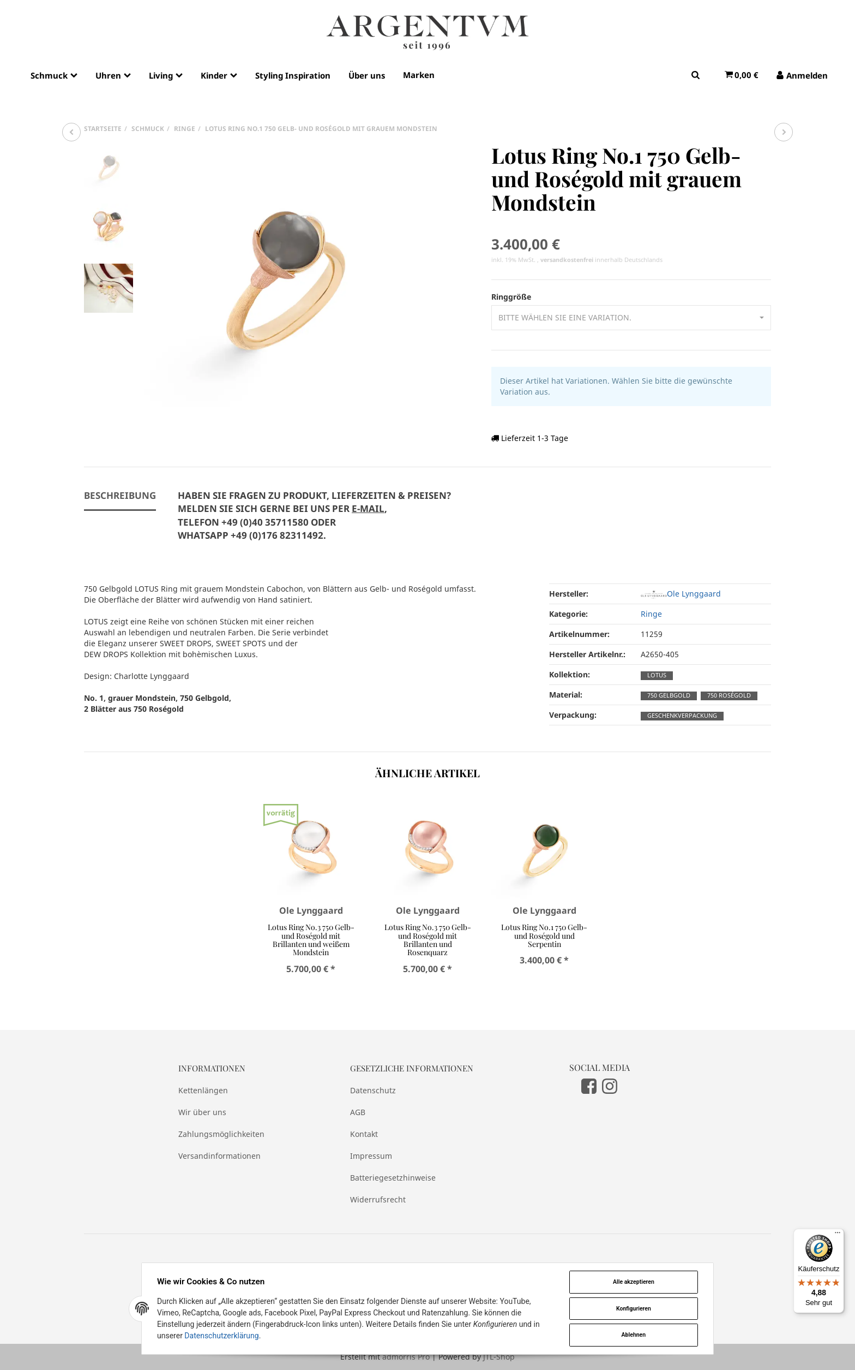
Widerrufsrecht (378, 1199)
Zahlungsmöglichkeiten (221, 1134)
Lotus (656, 675)
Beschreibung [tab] (120, 495)
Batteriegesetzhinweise (393, 1177)
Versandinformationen (219, 1156)
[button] (631, 317)
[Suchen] (695, 74)
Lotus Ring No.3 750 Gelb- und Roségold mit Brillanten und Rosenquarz (427, 939)
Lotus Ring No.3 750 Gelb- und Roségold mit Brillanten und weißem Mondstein (311, 939)
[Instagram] (609, 1085)
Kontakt (364, 1134)
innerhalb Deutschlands (601, 260)
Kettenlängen (203, 1090)
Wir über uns (202, 1112)
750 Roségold (729, 695)
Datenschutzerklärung (221, 1335)
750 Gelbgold (668, 695)
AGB (357, 1112)
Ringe (651, 614)
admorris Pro (406, 1356)
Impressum (371, 1156)
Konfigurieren (633, 1308)
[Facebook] (589, 1085)
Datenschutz (373, 1090)
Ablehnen (634, 1334)
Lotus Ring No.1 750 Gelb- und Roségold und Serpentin (544, 935)
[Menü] (837, 1235)
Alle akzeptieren (633, 1281)
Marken (419, 74)
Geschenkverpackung (682, 715)
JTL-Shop (499, 1356)
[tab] (314, 522)
